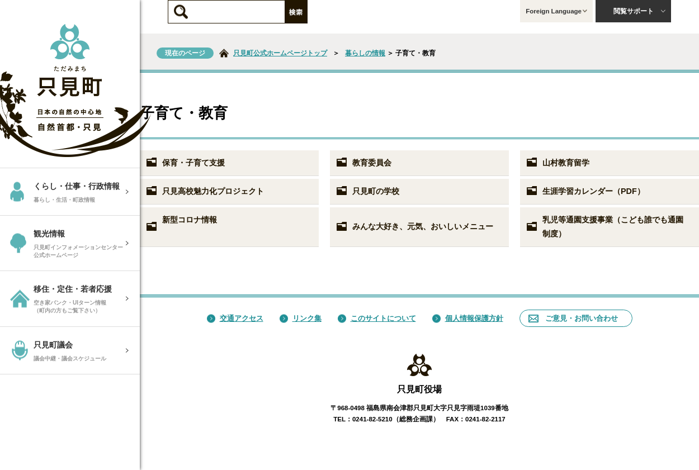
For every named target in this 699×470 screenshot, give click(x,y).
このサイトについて (377, 318)
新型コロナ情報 (181, 223)
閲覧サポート (639, 11)
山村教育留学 (557, 163)
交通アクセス (235, 318)
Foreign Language (556, 11)
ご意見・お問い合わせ (573, 318)
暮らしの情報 (365, 53)
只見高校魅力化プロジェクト (204, 191)
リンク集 (301, 318)
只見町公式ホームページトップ (280, 53)
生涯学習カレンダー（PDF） (585, 191)
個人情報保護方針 (467, 318)
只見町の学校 (367, 191)
